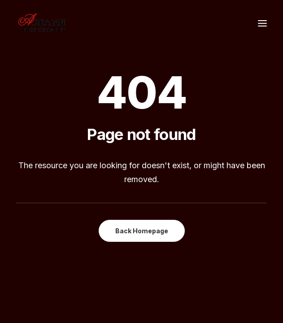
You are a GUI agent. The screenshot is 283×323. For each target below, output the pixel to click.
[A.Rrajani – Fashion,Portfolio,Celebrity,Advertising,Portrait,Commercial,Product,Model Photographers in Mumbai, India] (42, 23)
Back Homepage (141, 231)
